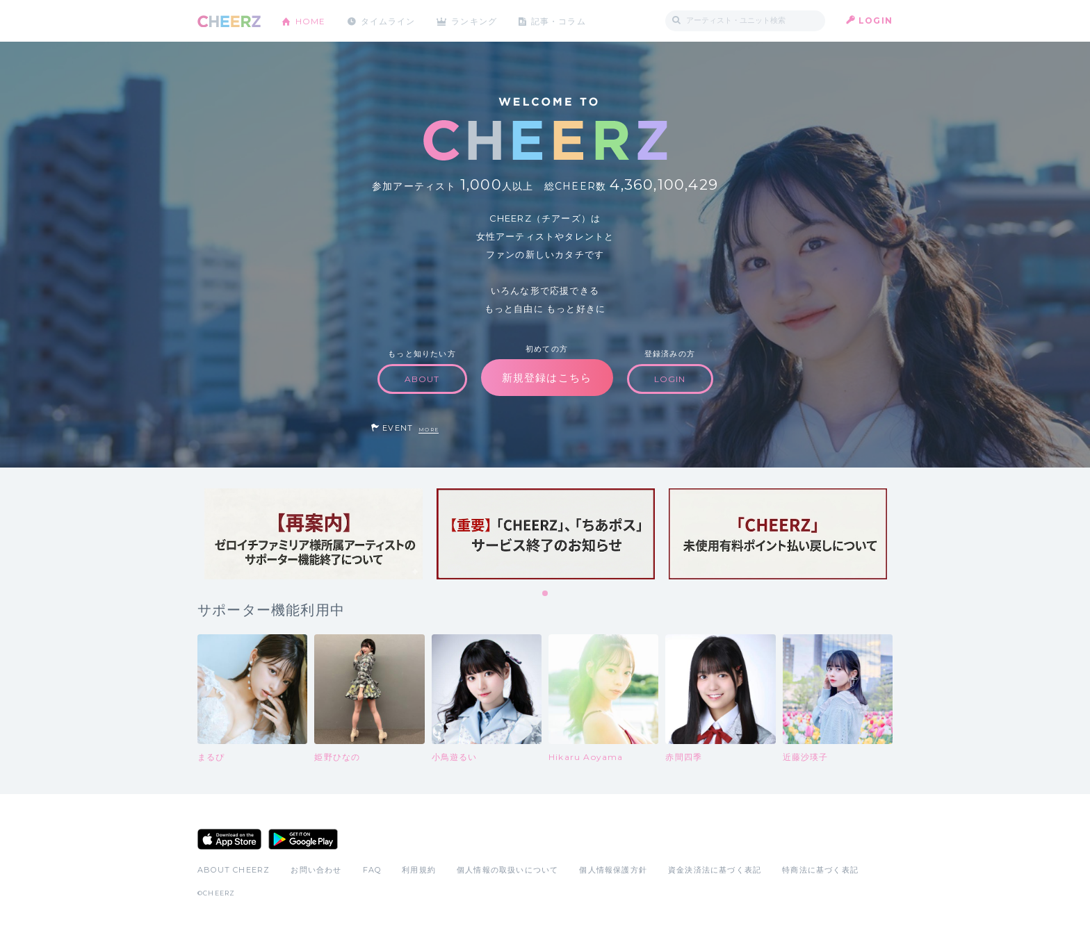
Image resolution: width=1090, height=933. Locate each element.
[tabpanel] (313, 533)
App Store (229, 839)
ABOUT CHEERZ (233, 870)
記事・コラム (560, 20)
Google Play (303, 839)
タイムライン (388, 20)
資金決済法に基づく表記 (714, 870)
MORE (428, 430)
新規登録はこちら (547, 377)
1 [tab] (545, 594)
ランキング (476, 20)
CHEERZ (229, 21)
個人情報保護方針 (613, 870)
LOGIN (876, 20)
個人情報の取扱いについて (507, 870)
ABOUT (422, 379)
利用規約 (419, 870)
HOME (310, 20)
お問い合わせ (316, 870)
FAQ (372, 870)
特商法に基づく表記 (820, 870)
